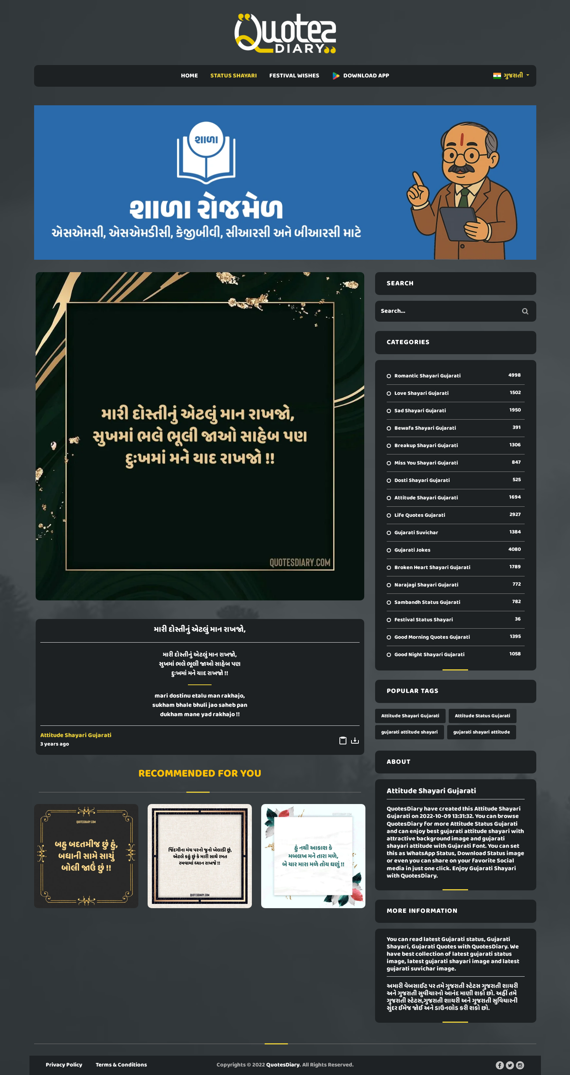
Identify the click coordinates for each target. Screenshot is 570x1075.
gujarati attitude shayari (409, 732)
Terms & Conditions (121, 1065)
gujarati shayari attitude (481, 732)
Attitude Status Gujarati (482, 716)
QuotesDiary (283, 1065)
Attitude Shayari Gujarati (76, 735)
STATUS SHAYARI (233, 76)
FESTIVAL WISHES (294, 76)
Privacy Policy (64, 1065)
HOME (189, 76)
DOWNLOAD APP (360, 76)
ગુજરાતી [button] (508, 76)
